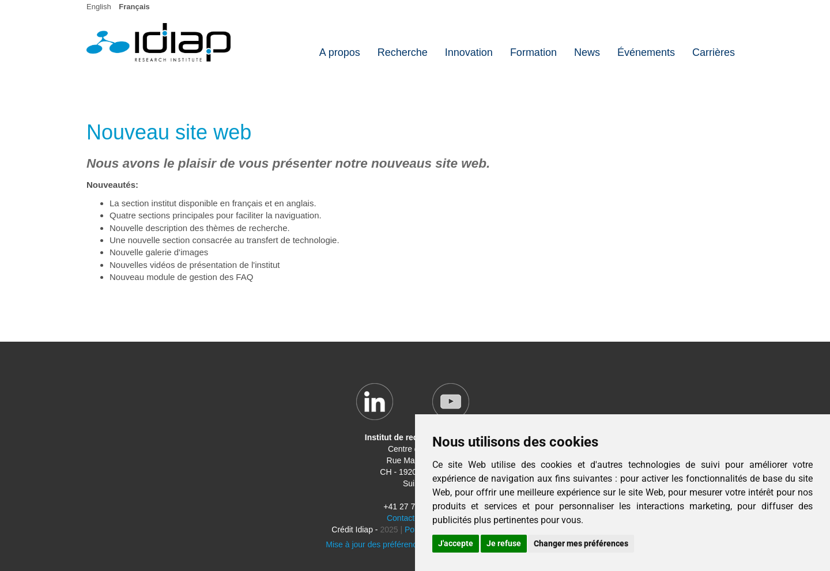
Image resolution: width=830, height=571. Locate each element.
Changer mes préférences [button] (581, 543)
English (98, 6)
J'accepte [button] (455, 543)
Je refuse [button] (503, 543)
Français (134, 6)
